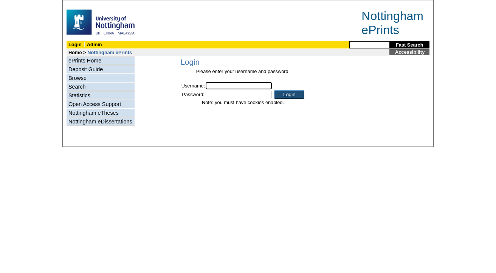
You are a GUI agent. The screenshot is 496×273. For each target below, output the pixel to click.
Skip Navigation (79, 4)
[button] (289, 94)
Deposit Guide (85, 69)
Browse (77, 78)
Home (75, 52)
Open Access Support (94, 104)
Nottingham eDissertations (100, 122)
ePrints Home (84, 61)
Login (75, 44)
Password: (193, 94)
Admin (94, 44)
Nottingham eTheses (93, 113)
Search (77, 87)
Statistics (79, 95)
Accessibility (410, 52)
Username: (193, 86)
